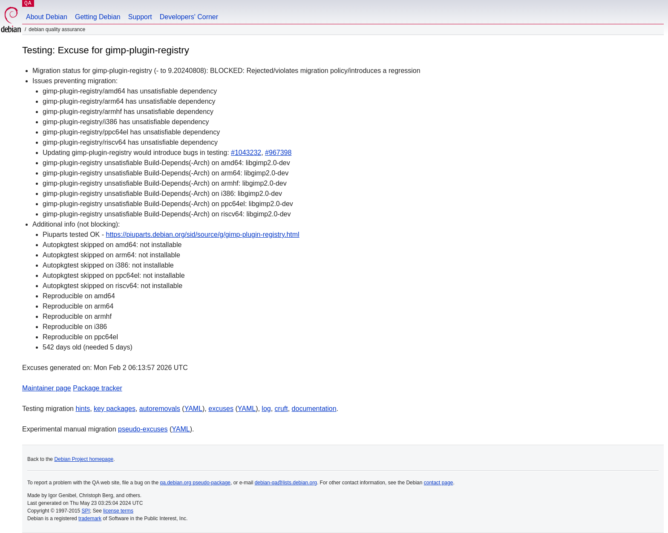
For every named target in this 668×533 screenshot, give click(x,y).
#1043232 (246, 152)
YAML (193, 408)
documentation (314, 408)
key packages (114, 408)
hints (82, 408)
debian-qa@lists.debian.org (286, 483)
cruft (281, 408)
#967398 (278, 152)
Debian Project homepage (83, 459)
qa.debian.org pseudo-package (195, 483)
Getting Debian (98, 16)
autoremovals (159, 408)
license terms (118, 511)
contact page (438, 483)
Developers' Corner (189, 16)
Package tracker (97, 388)
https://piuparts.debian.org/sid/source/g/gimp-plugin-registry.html (202, 234)
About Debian (46, 16)
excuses (220, 408)
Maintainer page (46, 388)
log (266, 408)
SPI (86, 511)
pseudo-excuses (143, 429)
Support (140, 16)
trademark (89, 518)
